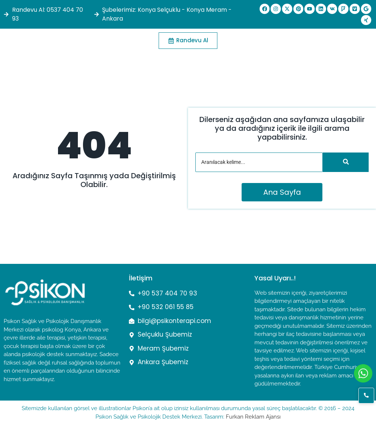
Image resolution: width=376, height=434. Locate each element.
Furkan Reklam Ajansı (253, 416)
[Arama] (259, 162)
